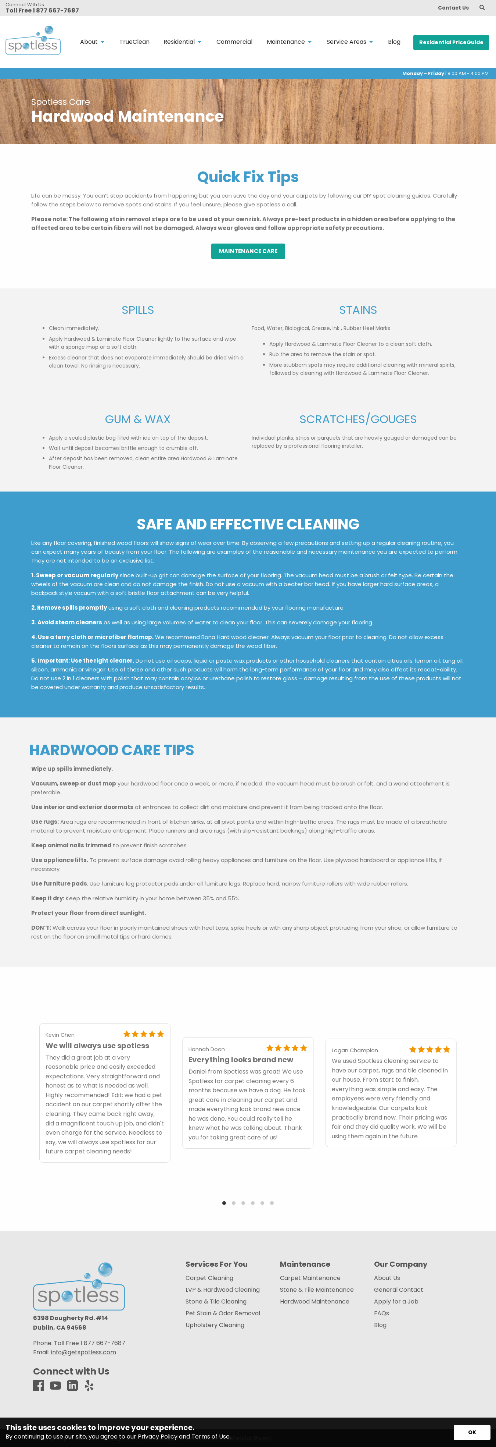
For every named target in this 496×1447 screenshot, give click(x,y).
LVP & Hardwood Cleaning (223, 1290)
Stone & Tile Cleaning (216, 1302)
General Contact (398, 1290)
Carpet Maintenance (310, 1278)
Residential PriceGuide (451, 42)
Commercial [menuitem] (234, 42)
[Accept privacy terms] (472, 1432)
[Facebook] (38, 1386)
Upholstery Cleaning (215, 1325)
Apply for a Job (396, 1302)
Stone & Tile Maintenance (317, 1290)
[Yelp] (89, 1386)
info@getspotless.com (83, 1352)
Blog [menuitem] (394, 42)
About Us (387, 1278)
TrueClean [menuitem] (134, 42)
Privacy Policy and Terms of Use (184, 1436)
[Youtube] (55, 1386)
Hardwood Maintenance (314, 1302)
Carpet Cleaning (209, 1278)
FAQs (381, 1313)
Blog (380, 1325)
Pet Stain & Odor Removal (223, 1313)
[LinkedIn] (72, 1386)
